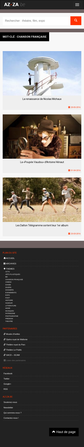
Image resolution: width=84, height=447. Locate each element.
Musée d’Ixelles (12, 334)
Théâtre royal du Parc (14, 345)
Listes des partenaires (15, 360)
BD (6, 277)
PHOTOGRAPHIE (11, 316)
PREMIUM (9, 319)
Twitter (6, 379)
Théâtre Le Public (13, 350)
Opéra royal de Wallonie (16, 339)
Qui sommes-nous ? (12, 413)
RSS (6, 389)
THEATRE (9, 321)
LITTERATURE (10, 306)
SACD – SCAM (12, 355)
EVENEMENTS (10, 293)
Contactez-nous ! (11, 418)
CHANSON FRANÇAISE (14, 279)
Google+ (7, 384)
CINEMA (8, 282)
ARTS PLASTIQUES (12, 274)
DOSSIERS (9, 290)
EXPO (7, 295)
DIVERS (8, 287)
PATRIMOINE (10, 313)
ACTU (7, 272)
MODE (7, 308)
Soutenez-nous (10, 402)
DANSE (8, 285)
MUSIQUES (9, 311)
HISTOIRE (9, 300)
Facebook (8, 373)
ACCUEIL (9, 258)
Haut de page (64, 432)
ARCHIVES (10, 263)
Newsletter (8, 407)
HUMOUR (9, 303)
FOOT (7, 298)
